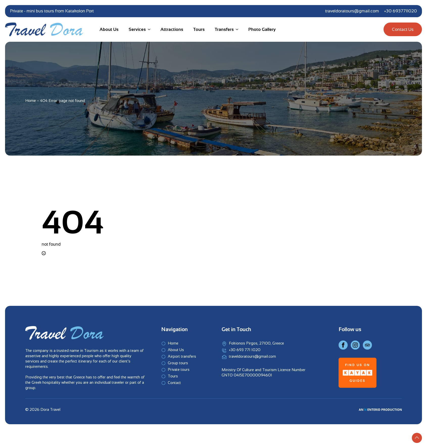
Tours (199, 29)
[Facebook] (343, 345)
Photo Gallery (262, 29)
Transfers (224, 29)
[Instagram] (355, 345)
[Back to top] (417, 438)
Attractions (171, 29)
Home (30, 100)
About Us (109, 29)
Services (137, 29)
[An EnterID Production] (380, 409)
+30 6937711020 (400, 11)
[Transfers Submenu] (236, 29)
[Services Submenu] (148, 29)
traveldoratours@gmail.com (352, 11)
